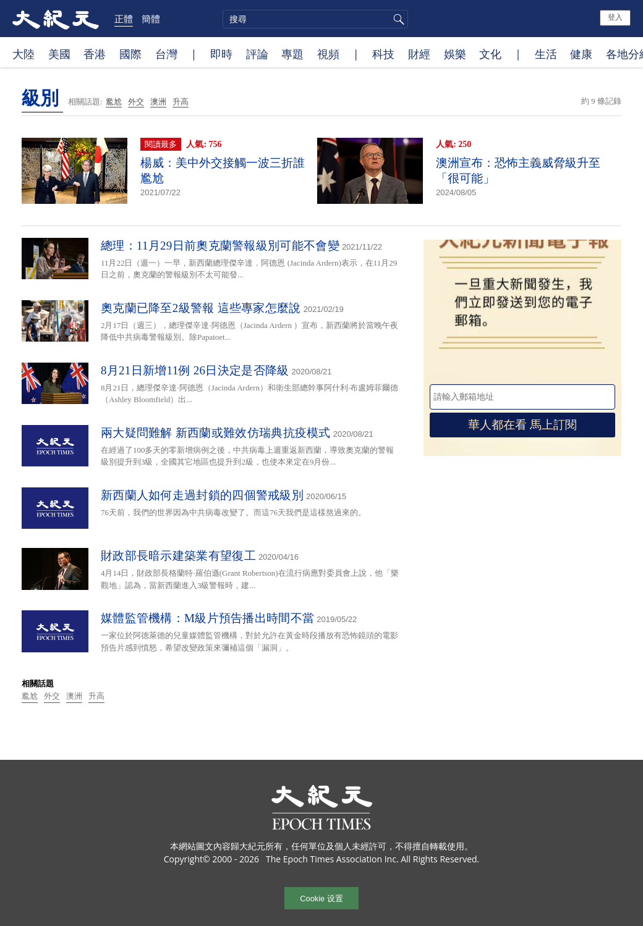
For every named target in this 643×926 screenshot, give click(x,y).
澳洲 (158, 101)
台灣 (166, 53)
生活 (546, 53)
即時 (221, 53)
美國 (59, 53)
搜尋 (397, 19)
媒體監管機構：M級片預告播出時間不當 (207, 618)
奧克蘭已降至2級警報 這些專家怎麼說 (201, 307)
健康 (581, 53)
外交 (136, 101)
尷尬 (114, 101)
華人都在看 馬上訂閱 (522, 424)
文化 (490, 53)
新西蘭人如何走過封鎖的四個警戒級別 (202, 495)
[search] (315, 19)
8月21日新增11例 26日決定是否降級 (195, 370)
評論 (257, 53)
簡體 (151, 18)
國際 (130, 53)
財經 (419, 53)
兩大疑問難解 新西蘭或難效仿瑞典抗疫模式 (216, 432)
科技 (383, 53)
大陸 (23, 53)
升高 (180, 101)
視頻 (328, 53)
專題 (292, 53)
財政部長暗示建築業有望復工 (178, 555)
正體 (123, 18)
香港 (94, 53)
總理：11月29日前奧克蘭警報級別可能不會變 (220, 245)
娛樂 (455, 53)
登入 (615, 17)
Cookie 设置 (321, 898)
